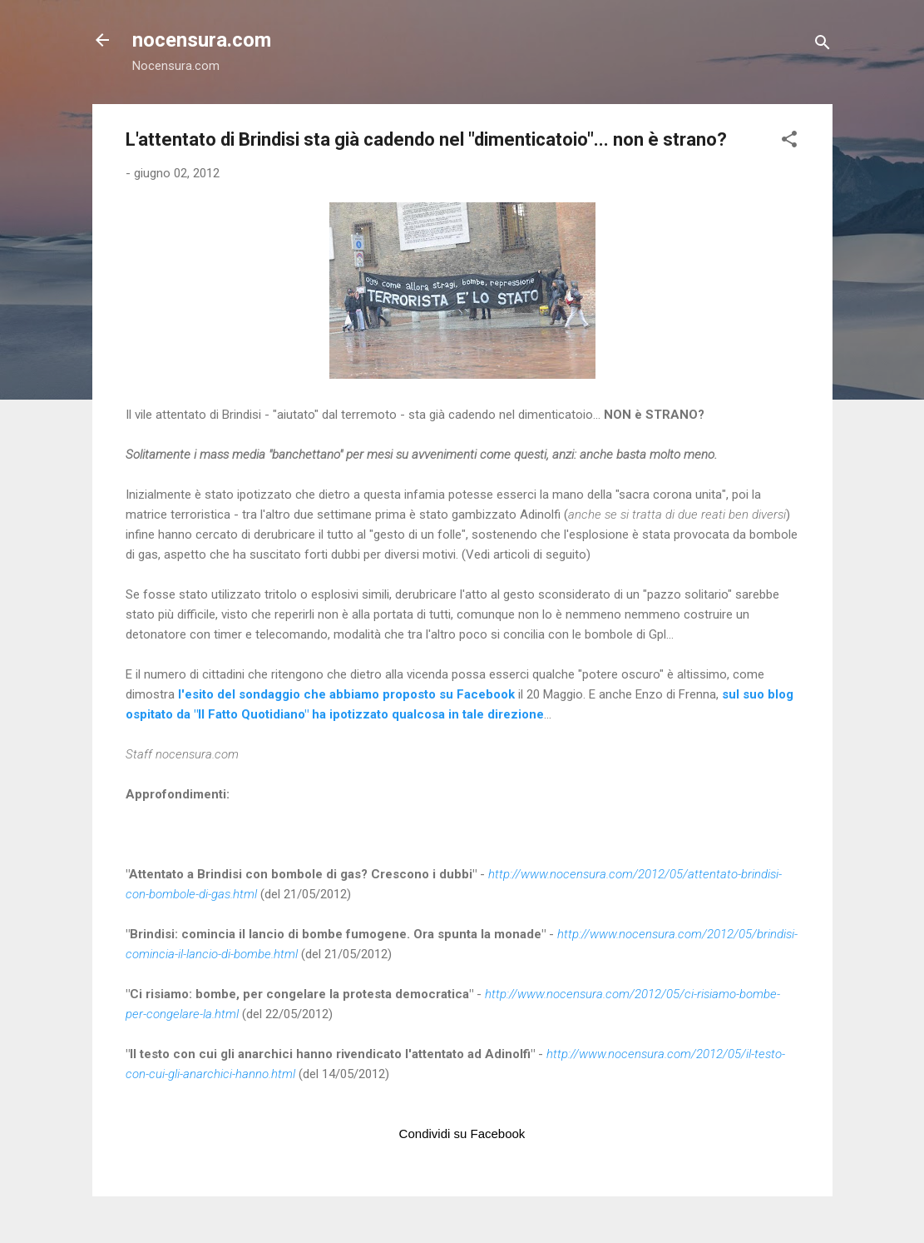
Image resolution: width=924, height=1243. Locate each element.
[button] (789, 142)
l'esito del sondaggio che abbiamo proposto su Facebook (346, 694)
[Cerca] (823, 45)
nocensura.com (201, 40)
